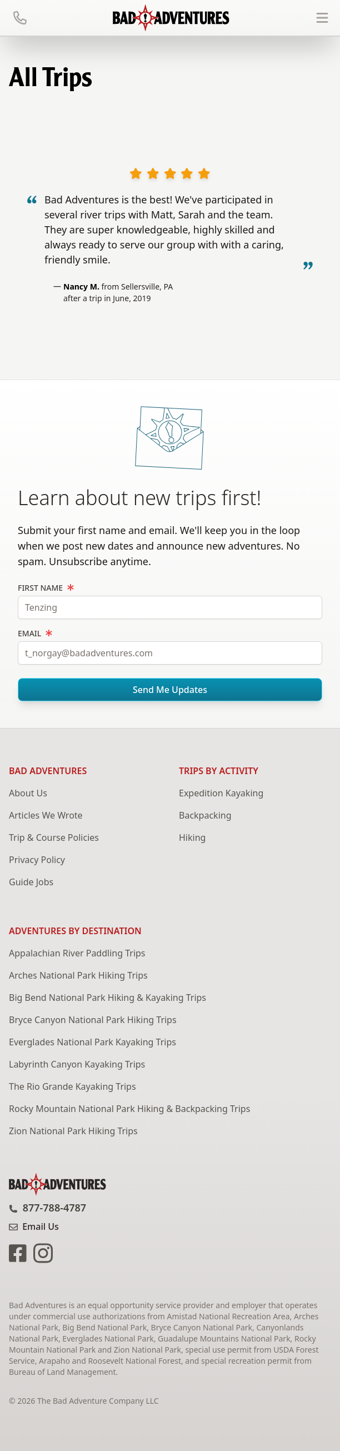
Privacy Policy (37, 860)
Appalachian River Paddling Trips (77, 953)
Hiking (192, 837)
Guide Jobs (31, 882)
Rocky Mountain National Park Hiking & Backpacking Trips (129, 1109)
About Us (28, 793)
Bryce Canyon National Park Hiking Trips (93, 1020)
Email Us (34, 1226)
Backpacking (205, 815)
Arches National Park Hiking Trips (78, 975)
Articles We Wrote (46, 815)
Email (35, 633)
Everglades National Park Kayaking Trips (92, 1042)
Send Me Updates (170, 690)
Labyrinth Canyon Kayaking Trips (77, 1064)
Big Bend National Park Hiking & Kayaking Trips (107, 997)
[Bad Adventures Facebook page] (19, 1252)
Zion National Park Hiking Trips (73, 1131)
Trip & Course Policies (54, 837)
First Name (46, 587)
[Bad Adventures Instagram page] (41, 1252)
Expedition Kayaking (221, 793)
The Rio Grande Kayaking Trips (72, 1086)
